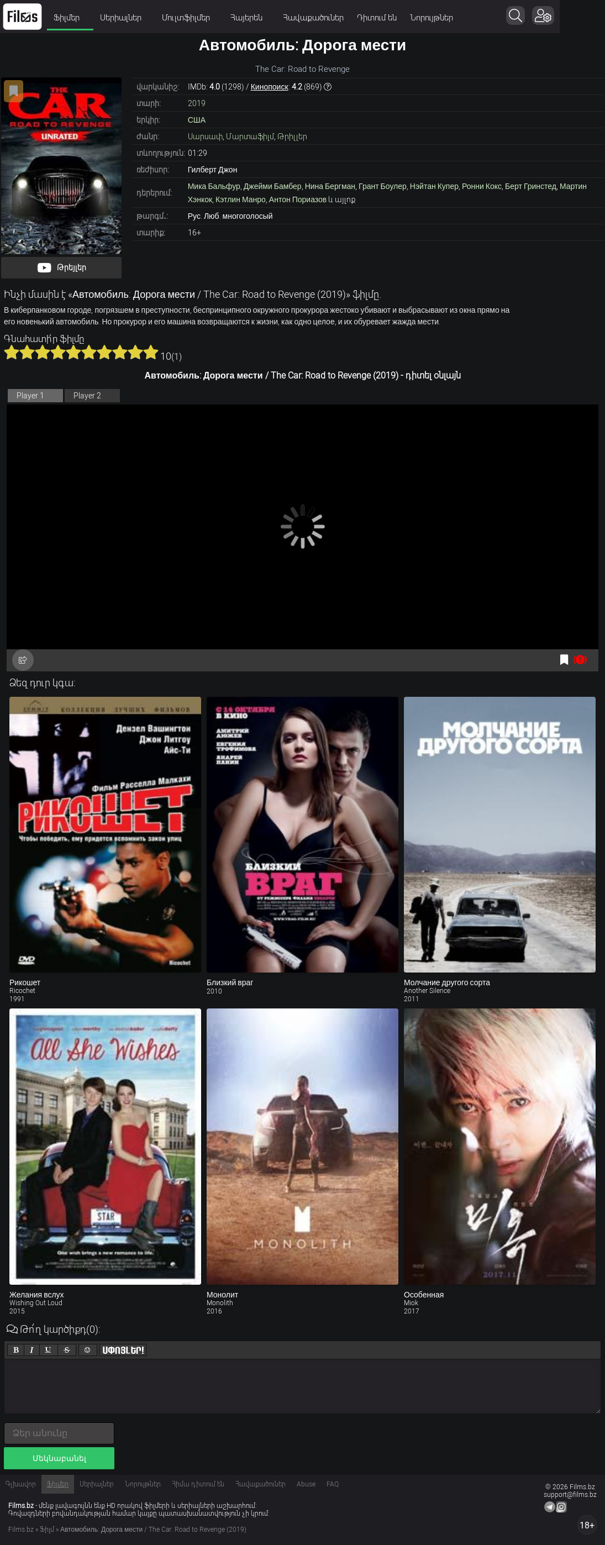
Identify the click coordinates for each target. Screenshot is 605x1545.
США (197, 119)
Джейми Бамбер (273, 186)
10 (151, 352)
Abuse (306, 1484)
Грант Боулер (383, 186)
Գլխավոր (21, 1484)
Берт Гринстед (530, 186)
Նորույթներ (431, 18)
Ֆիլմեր (70, 18)
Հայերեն (250, 18)
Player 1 (30, 395)
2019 (197, 103)
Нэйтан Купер (434, 186)
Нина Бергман (330, 186)
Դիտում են (377, 18)
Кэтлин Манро (240, 199)
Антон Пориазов (298, 199)
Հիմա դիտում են (198, 1484)
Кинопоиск (269, 86)
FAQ (333, 1484)
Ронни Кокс (482, 186)
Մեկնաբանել (59, 1458)
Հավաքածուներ (313, 18)
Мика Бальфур (214, 186)
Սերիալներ (124, 18)
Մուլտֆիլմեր (189, 18)
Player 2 (87, 395)
